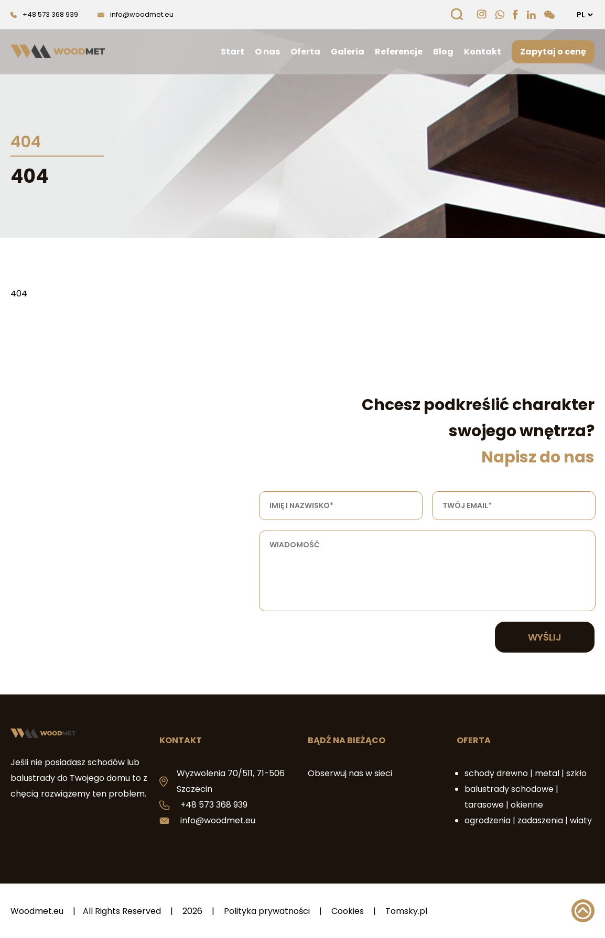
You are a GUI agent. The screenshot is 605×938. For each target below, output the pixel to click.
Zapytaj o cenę (553, 52)
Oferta (305, 52)
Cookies (347, 911)
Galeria (347, 52)
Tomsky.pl (406, 911)
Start (232, 52)
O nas (267, 52)
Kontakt (482, 52)
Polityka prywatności (267, 911)
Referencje (399, 52)
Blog (443, 52)
